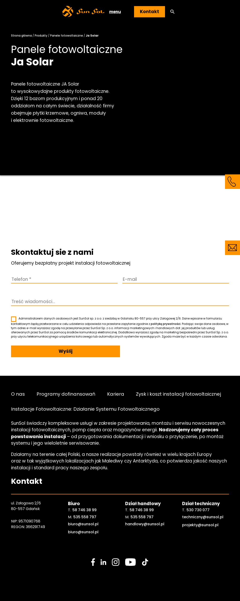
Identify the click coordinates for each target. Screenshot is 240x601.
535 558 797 (84, 517)
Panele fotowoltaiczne (66, 36)
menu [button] (115, 12)
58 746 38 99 (84, 510)
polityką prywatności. (166, 324)
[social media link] (93, 562)
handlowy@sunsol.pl (144, 524)
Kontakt (149, 11)
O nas (18, 394)
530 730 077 (198, 510)
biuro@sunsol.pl (83, 524)
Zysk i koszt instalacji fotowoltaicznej (178, 394)
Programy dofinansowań (66, 394)
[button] (172, 12)
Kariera (115, 394)
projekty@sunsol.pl (200, 525)
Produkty (41, 36)
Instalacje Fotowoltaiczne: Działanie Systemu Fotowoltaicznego (85, 409)
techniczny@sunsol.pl (202, 517)
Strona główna (21, 36)
